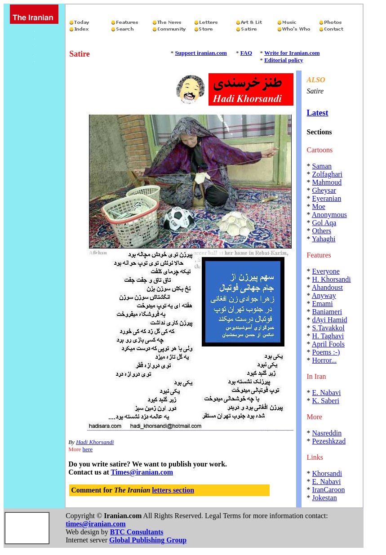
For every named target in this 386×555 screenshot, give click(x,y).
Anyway (324, 295)
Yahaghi (324, 239)
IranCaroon (328, 489)
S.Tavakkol (328, 328)
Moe (318, 206)
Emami (322, 303)
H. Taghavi (328, 336)
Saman (322, 166)
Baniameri (327, 311)
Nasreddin (327, 433)
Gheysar (324, 190)
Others (322, 231)
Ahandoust (327, 287)
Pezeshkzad (329, 441)
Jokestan (324, 498)
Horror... (324, 360)
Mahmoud (327, 182)
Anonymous (329, 214)
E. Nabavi (326, 392)
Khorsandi (327, 473)
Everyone (326, 271)
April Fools (328, 344)
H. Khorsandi (331, 279)
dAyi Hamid (329, 320)
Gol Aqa (324, 222)
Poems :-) (326, 352)
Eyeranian (327, 198)
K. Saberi (325, 400)
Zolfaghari (327, 174)
